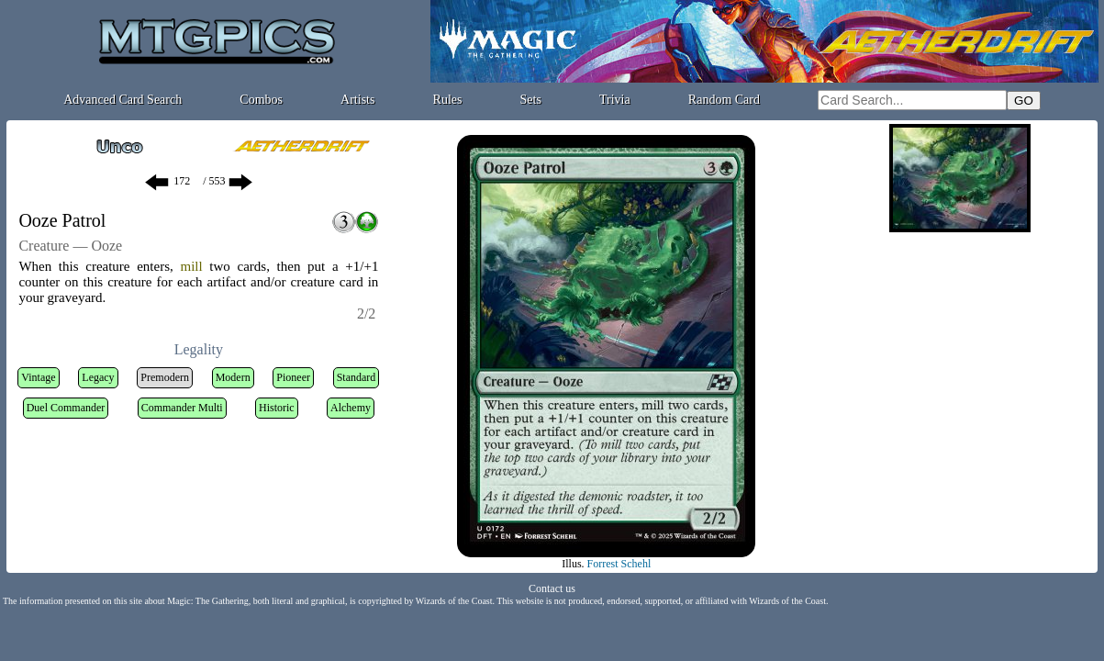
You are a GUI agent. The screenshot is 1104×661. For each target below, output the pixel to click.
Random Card (724, 99)
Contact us (552, 588)
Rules (448, 99)
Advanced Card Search (122, 99)
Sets (530, 99)
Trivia (614, 99)
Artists (357, 99)
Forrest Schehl (619, 563)
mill (191, 266)
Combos (261, 99)
